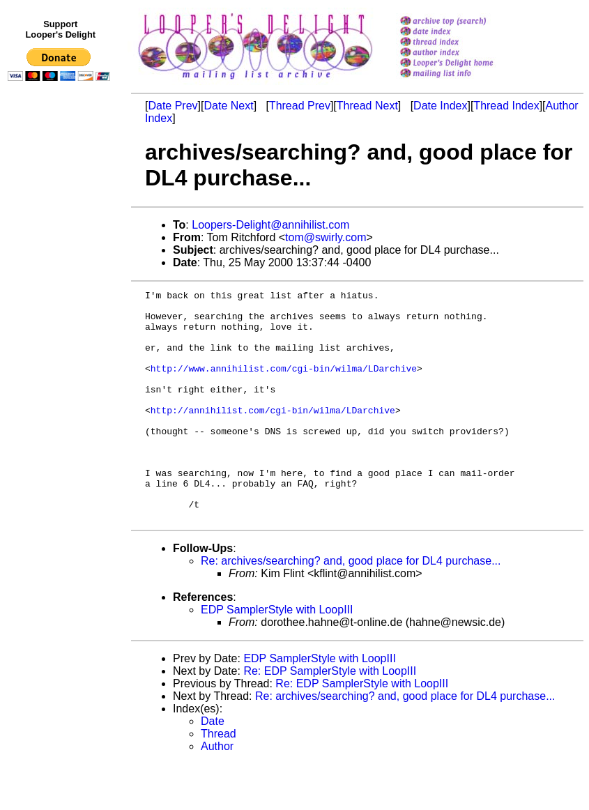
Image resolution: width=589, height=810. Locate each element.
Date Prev (172, 106)
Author (217, 792)
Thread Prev (299, 106)
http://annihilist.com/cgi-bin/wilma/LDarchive (273, 435)
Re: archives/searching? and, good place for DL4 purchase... (350, 607)
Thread (218, 780)
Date (212, 767)
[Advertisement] (61, 374)
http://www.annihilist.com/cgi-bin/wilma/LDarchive (284, 385)
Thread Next (367, 106)
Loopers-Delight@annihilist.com (270, 225)
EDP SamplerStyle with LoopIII (277, 656)
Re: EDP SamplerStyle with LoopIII (329, 717)
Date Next (228, 106)
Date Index (440, 106)
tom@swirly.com (325, 237)
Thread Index (506, 106)
